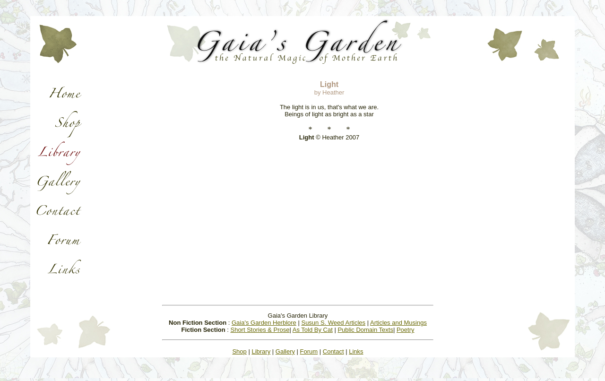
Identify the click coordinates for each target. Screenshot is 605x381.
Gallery (285, 351)
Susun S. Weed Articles (333, 322)
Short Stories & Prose (259, 329)
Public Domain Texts (365, 329)
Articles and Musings (398, 322)
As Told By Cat (313, 329)
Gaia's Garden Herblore (264, 322)
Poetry (406, 329)
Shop (239, 351)
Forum (309, 351)
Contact (333, 351)
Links (356, 351)
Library (260, 351)
